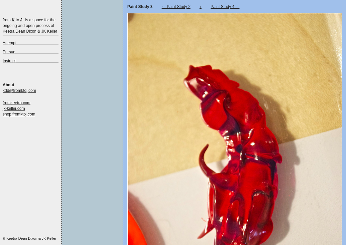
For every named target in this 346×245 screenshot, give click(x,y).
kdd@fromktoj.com (19, 90)
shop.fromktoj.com (19, 114)
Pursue (9, 52)
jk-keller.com (14, 108)
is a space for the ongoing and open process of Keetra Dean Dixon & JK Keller (30, 26)
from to (12, 20)
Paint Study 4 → (225, 6)
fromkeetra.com (16, 103)
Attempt (9, 43)
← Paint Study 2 (176, 6)
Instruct (9, 61)
